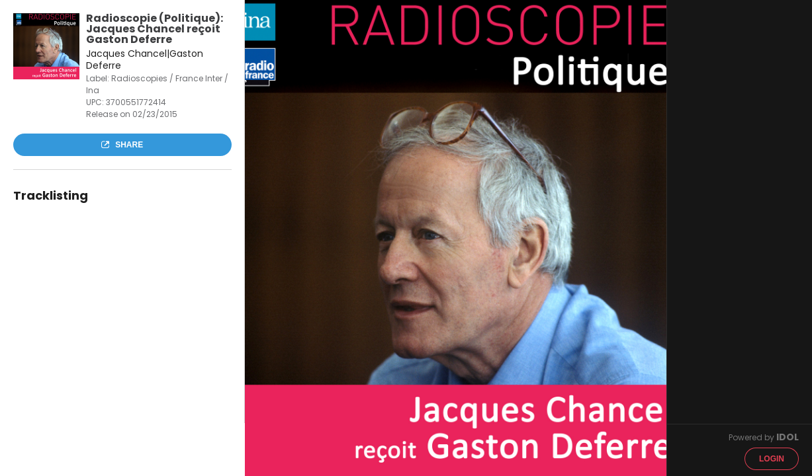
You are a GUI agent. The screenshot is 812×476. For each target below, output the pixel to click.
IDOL (787, 437)
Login (771, 458)
